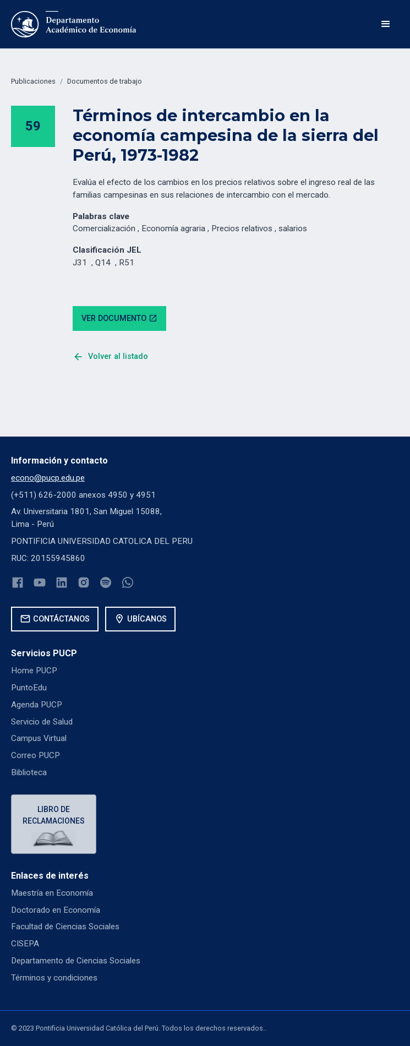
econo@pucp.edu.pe (48, 478)
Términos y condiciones (54, 978)
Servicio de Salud (42, 722)
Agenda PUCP (36, 705)
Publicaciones (33, 81)
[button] (386, 24)
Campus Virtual (39, 738)
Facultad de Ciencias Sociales (65, 926)
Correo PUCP (35, 755)
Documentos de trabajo (104, 81)
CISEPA (25, 944)
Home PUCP (34, 670)
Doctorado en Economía (55, 910)
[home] (73, 24)
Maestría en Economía (52, 893)
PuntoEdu (29, 688)
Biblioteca (29, 772)
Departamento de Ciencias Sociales (75, 961)
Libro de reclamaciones (54, 815)
